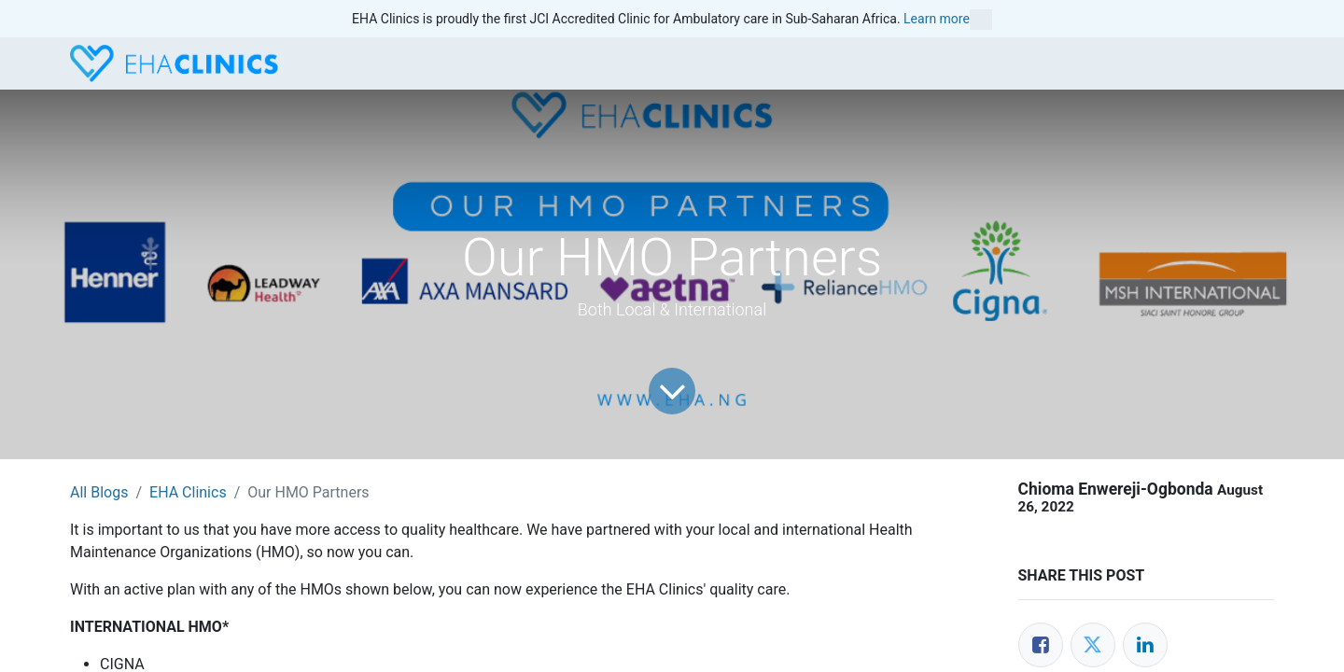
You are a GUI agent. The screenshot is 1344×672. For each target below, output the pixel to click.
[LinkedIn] (1145, 645)
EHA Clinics (188, 492)
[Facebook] (1040, 645)
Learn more (947, 19)
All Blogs (99, 492)
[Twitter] (1093, 645)
